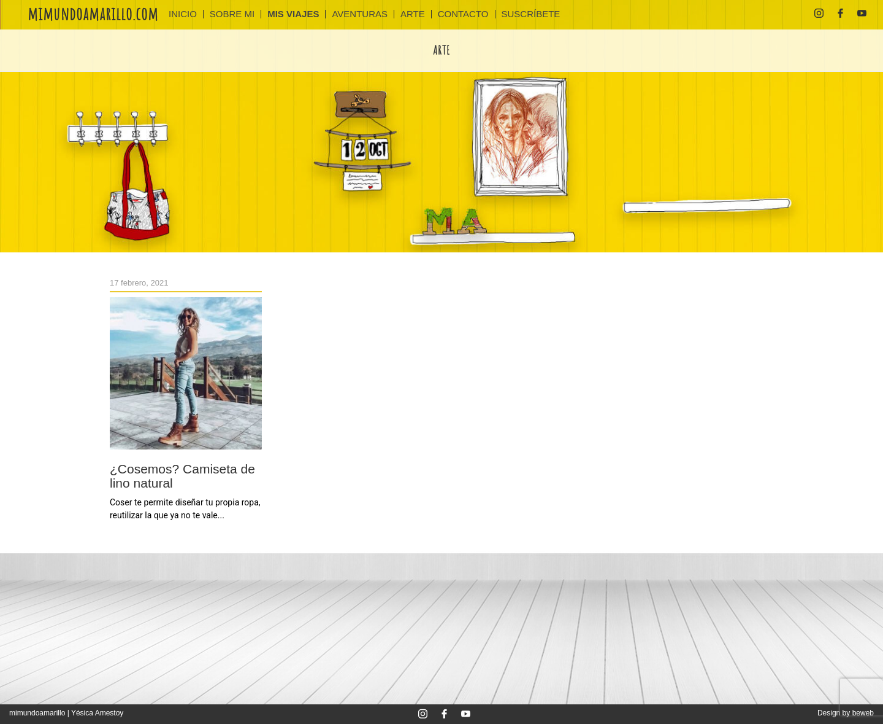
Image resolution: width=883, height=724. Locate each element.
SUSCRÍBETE (531, 14)
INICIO (183, 14)
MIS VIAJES (293, 14)
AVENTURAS (360, 14)
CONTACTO (463, 14)
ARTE (412, 14)
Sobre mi (232, 14)
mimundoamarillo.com (93, 13)
